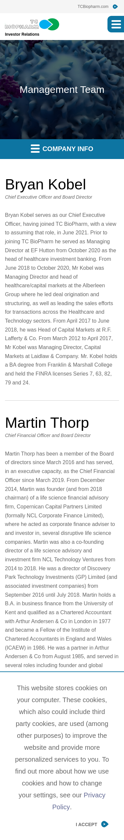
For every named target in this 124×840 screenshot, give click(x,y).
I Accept (86, 824)
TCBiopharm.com (93, 6)
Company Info (62, 148)
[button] (115, 24)
